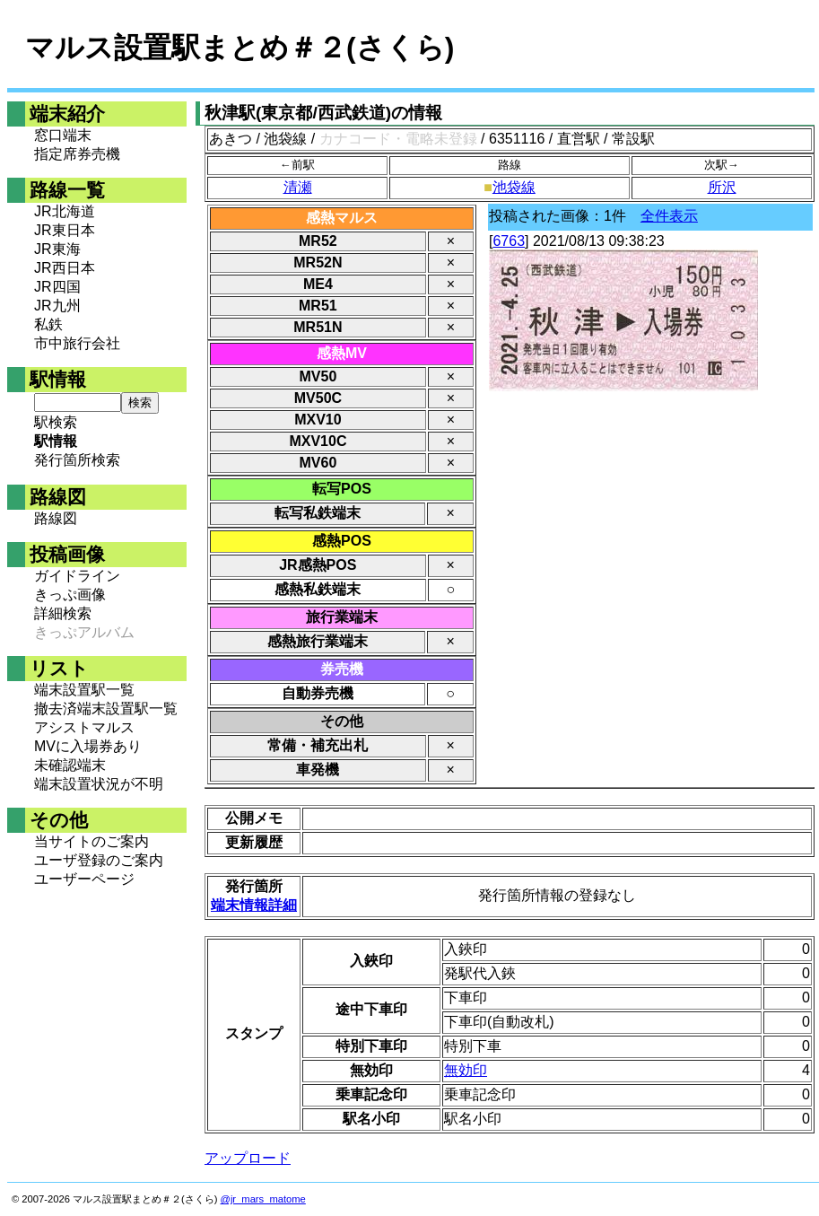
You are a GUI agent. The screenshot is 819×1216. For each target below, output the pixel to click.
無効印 (465, 1070)
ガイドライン (77, 575)
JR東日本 (64, 230)
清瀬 (297, 187)
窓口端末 (62, 135)
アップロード (248, 1158)
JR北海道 (64, 211)
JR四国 (57, 286)
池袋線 (514, 187)
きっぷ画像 (70, 594)
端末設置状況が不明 (98, 784)
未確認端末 (70, 765)
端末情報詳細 (254, 905)
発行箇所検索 (77, 460)
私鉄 (48, 324)
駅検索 (55, 422)
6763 (508, 241)
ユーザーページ (84, 879)
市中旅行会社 (77, 343)
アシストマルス (84, 727)
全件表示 (669, 215)
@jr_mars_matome (263, 1199)
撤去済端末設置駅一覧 (106, 708)
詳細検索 (62, 613)
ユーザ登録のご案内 (98, 860)
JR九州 (57, 305)
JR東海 (57, 249)
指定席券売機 (77, 154)
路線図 (55, 518)
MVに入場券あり (88, 746)
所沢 (722, 187)
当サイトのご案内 (91, 841)
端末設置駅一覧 (84, 689)
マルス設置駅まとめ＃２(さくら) (239, 47)
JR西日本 (64, 268)
